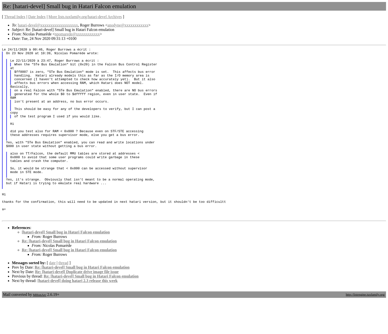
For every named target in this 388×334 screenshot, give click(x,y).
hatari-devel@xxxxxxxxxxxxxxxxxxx (48, 25)
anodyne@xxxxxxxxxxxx (127, 25)
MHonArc (39, 329)
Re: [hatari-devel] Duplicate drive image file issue (77, 306)
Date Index (37, 17)
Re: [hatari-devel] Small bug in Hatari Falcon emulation (69, 275)
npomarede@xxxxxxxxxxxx (77, 34)
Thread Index (14, 17)
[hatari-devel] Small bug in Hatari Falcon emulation (66, 266)
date (52, 297)
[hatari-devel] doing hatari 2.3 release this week (78, 315)
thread (63, 297)
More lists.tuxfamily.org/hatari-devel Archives (85, 17)
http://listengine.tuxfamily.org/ (365, 329)
